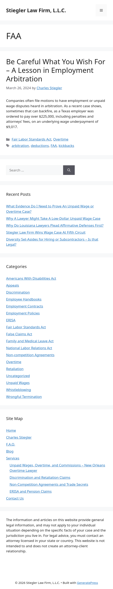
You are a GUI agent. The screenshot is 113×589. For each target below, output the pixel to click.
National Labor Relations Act (29, 348)
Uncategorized (18, 375)
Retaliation (14, 368)
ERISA (10, 320)
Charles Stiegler (19, 437)
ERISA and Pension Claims (31, 491)
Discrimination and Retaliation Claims (40, 477)
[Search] (69, 170)
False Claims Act (19, 334)
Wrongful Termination (24, 396)
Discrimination (18, 292)
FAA (54, 145)
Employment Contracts (24, 306)
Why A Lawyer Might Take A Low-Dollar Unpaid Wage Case (53, 218)
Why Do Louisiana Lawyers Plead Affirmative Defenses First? (54, 225)
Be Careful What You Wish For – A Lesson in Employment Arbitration (55, 70)
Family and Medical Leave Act (30, 341)
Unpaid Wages (18, 382)
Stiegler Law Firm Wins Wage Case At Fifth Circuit (46, 232)
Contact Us (15, 498)
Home (11, 430)
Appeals (12, 285)
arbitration (20, 145)
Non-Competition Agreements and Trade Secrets (49, 484)
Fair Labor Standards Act (31, 139)
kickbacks (66, 145)
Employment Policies (23, 313)
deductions (40, 145)
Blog (9, 451)
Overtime (60, 139)
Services (12, 458)
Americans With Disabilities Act (31, 278)
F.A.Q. (10, 444)
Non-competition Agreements (30, 354)
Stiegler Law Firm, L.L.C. (36, 10)
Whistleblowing (18, 389)
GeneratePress (87, 583)
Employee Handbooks (24, 299)
